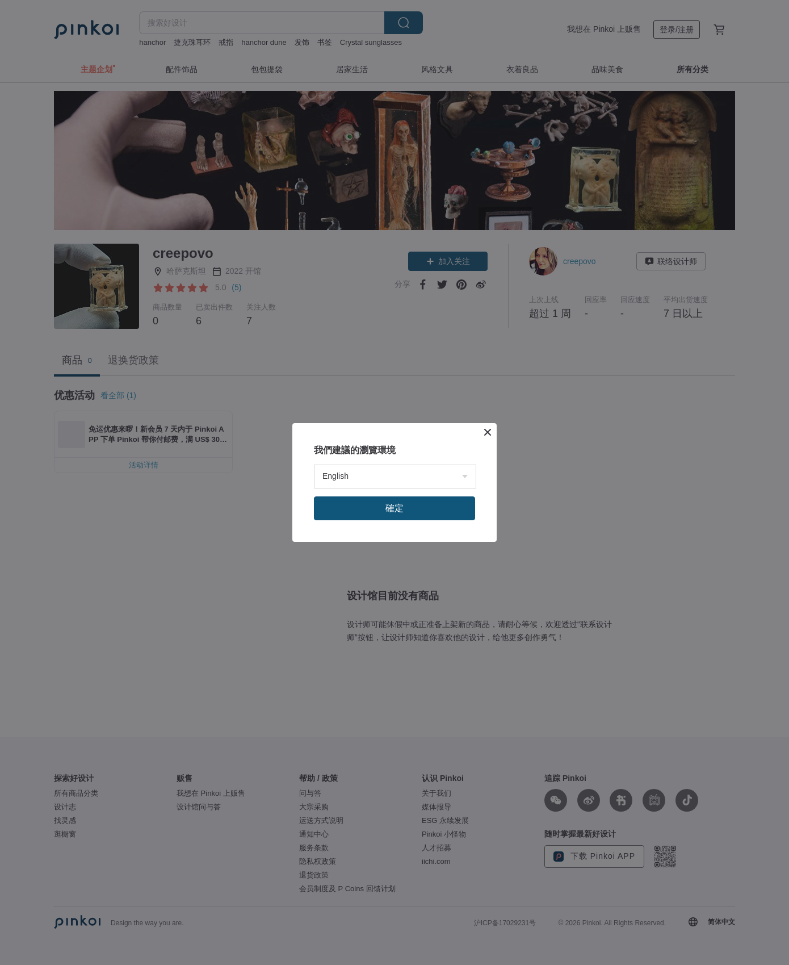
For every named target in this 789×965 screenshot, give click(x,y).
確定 (394, 508)
